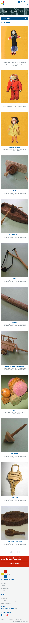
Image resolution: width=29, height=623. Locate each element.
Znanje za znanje (5, 588)
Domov (6, 11)
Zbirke (10, 11)
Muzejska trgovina (6, 592)
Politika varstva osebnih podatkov (9, 602)
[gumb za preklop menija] (24, 4)
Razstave (4, 583)
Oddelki (3, 585)
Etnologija (15, 11)
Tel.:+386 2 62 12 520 (6, 612)
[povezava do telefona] (19, 2)
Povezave (4, 600)
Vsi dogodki (4, 598)
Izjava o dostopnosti (6, 603)
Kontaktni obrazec (14, 563)
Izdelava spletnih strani (16, 621)
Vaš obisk (4, 582)
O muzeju (4, 597)
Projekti (3, 590)
